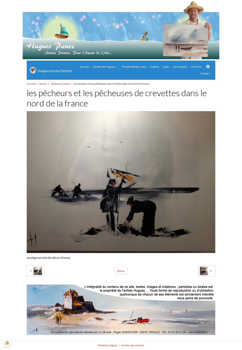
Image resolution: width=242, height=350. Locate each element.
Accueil (84, 66)
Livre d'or (196, 66)
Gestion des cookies (132, 345)
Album (43, 83)
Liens (166, 66)
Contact (205, 73)
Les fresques (180, 66)
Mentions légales (107, 345)
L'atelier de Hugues (104, 66)
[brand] (49, 70)
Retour (121, 270)
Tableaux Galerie (60, 83)
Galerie (154, 66)
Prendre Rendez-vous (134, 66)
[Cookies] (7, 343)
